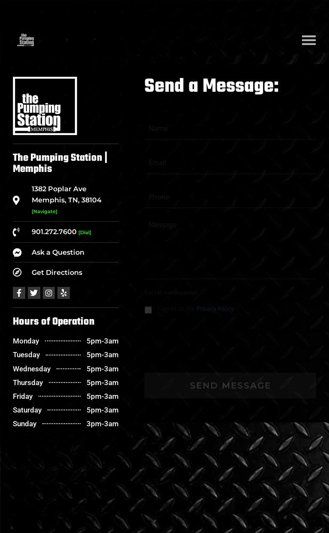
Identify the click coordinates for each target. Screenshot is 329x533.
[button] (308, 39)
